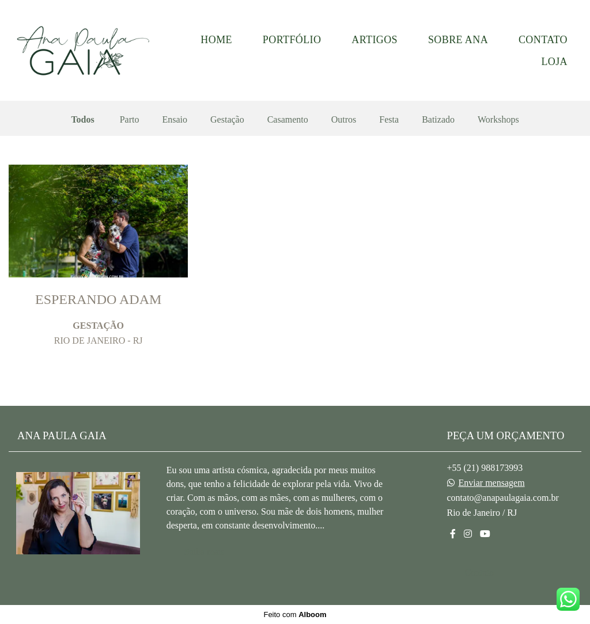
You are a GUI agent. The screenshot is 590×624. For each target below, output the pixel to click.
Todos (82, 119)
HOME (216, 39)
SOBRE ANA (458, 39)
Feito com (294, 614)
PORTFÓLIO (292, 39)
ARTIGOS (374, 39)
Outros (344, 119)
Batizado (438, 119)
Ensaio (175, 119)
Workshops (498, 119)
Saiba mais (204, 552)
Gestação (227, 119)
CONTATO (543, 39)
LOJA (554, 61)
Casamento (287, 119)
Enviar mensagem (492, 483)
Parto (129, 119)
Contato (479, 572)
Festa (389, 119)
